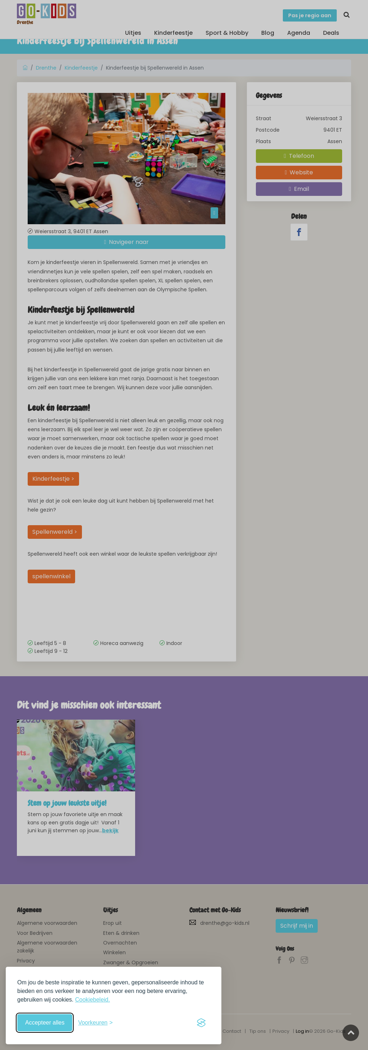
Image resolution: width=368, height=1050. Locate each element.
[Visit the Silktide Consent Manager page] (201, 1022)
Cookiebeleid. (92, 1000)
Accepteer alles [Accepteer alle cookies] (44, 1023)
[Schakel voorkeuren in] (95, 1023)
